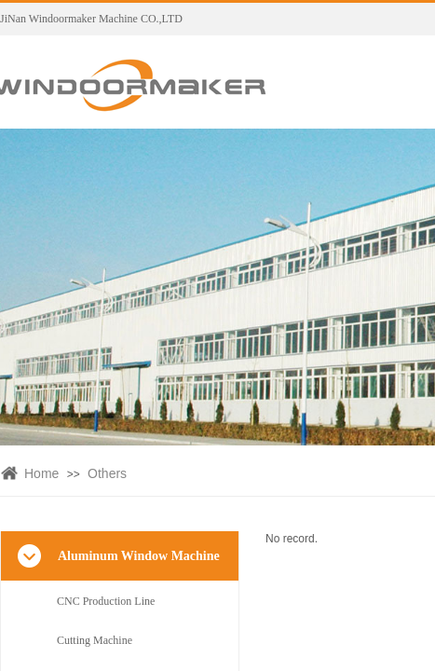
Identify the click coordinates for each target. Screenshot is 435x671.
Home (41, 473)
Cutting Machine (94, 640)
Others (107, 473)
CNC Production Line (106, 601)
